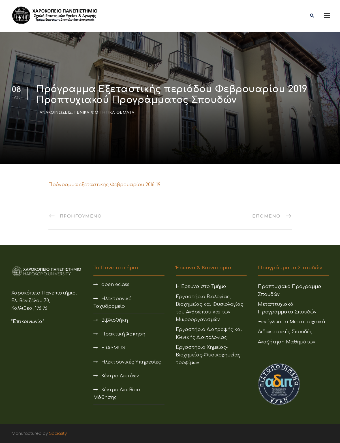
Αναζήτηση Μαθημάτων (286, 342)
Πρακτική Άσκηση (123, 334)
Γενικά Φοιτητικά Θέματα (104, 113)
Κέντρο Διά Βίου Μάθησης (116, 393)
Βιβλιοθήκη (114, 320)
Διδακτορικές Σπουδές (285, 331)
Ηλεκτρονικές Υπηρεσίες (131, 362)
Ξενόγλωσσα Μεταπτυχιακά (291, 321)
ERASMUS (113, 347)
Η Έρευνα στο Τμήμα (201, 286)
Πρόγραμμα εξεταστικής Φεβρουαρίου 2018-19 (104, 184)
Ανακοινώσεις (56, 113)
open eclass (115, 284)
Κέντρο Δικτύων (120, 376)
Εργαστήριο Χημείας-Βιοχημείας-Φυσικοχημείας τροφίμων (208, 355)
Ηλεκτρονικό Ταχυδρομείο (112, 302)
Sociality (58, 433)
